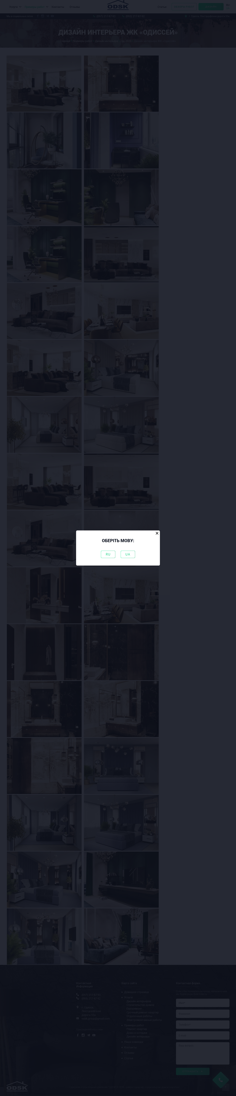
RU (108, 554)
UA (127, 554)
